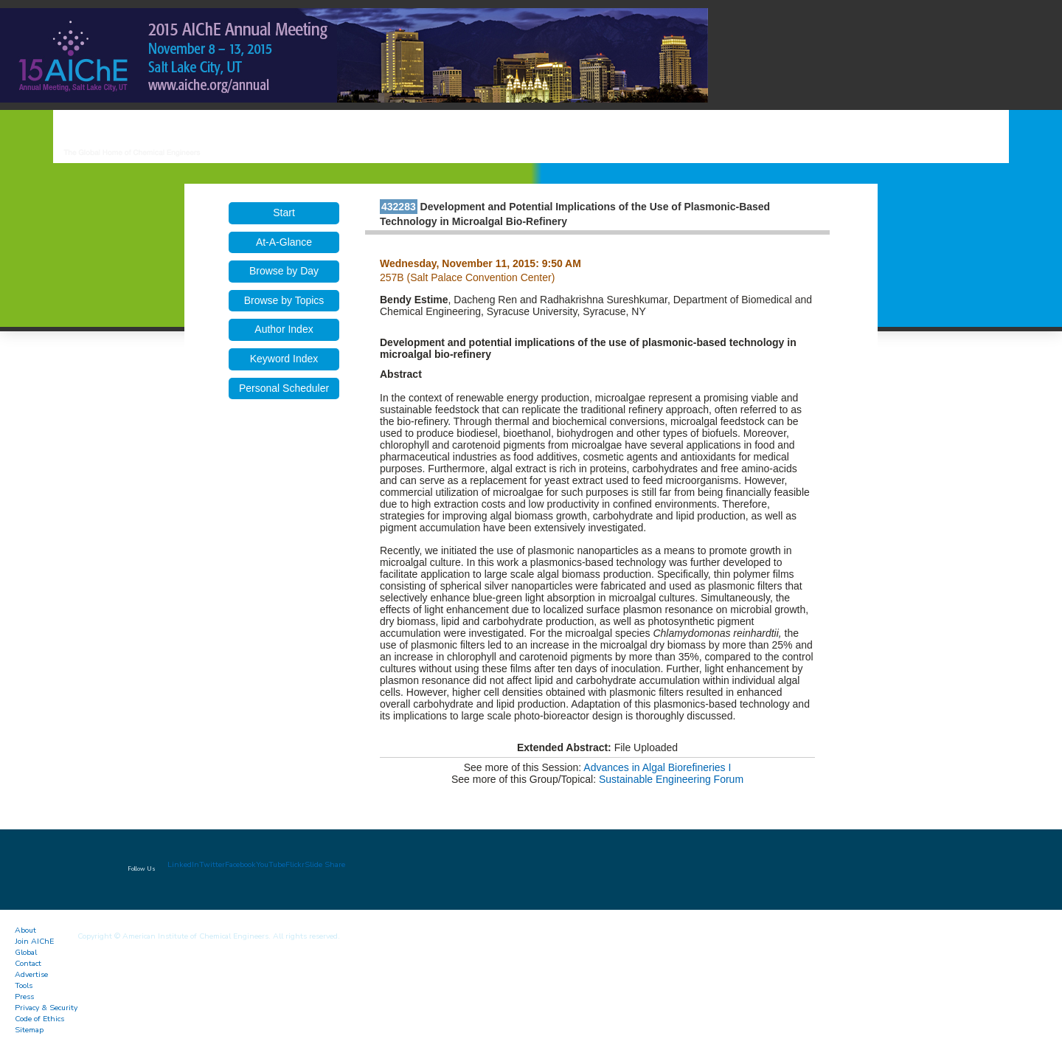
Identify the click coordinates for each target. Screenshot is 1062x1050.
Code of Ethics (39, 1018)
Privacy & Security (46, 1007)
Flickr (295, 864)
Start (284, 212)
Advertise (31, 974)
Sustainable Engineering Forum (671, 779)
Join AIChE (34, 941)
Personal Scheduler (284, 388)
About (25, 930)
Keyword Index (284, 359)
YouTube (270, 864)
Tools (23, 985)
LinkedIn (183, 864)
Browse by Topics (284, 300)
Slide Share (325, 864)
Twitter (212, 864)
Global (26, 952)
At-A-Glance (284, 242)
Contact (28, 963)
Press (24, 996)
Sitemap (29, 1029)
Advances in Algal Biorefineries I (657, 767)
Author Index (283, 329)
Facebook (240, 864)
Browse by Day (284, 271)
